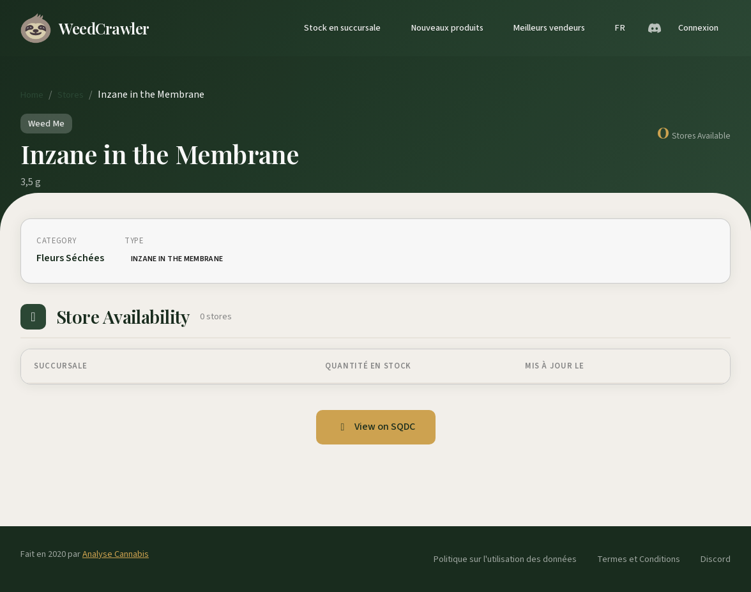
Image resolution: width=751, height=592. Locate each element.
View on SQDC (376, 427)
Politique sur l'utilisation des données (505, 559)
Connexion (698, 27)
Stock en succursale (342, 27)
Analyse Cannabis (115, 554)
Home (31, 95)
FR (619, 27)
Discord (716, 559)
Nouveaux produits (447, 27)
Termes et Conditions (638, 559)
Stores (70, 95)
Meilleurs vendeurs (549, 27)
